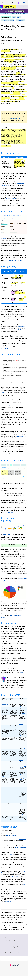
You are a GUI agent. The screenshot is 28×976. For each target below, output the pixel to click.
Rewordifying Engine (11, 201)
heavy (12, 51)
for (20, 88)
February (24, 42)
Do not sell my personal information (14, 955)
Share (18, 17)
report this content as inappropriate (8, 107)
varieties (3, 71)
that (17, 64)
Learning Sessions (10, 572)
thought (14, 64)
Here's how (4, 395)
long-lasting (22, 166)
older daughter (19, 162)
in (14, 88)
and (3, 29)
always (9, 73)
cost (19, 49)
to (9, 52)
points (7, 78)
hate (16, 278)
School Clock (15, 879)
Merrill (23, 76)
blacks (20, 64)
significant (17, 76)
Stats (14, 17)
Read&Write (23, 3)
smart (4, 66)
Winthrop (19, 62)
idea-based (9, 56)
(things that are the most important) (14, 59)
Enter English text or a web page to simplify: (11, 128)
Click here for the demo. (11, 838)
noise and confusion (15, 94)
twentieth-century (21, 69)
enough (16, 51)
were (23, 64)
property (16, 61)
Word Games (19, 946)
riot (6, 94)
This (12, 66)
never (20, 68)
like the (10, 62)
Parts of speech (20, 20)
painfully (9, 84)
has (2, 64)
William (4, 37)
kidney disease (17, 163)
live (10, 88)
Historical (15, 42)
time (14, 62)
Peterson (3, 78)
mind (19, 71)
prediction (8, 86)
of (21, 49)
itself (21, 51)
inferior (9, 79)
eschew (23, 285)
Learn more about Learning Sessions (13, 263)
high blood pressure (19, 167)
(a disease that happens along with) (19, 165)
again (23, 61)
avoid (21, 278)
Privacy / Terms (10, 946)
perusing (13, 286)
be (2, 94)
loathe (16, 285)
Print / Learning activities (8, 20)
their (23, 57)
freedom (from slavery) (12, 101)
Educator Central (7, 537)
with (24, 83)
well (13, 88)
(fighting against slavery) (7, 57)
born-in (18, 73)
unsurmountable (5, 103)
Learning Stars (19, 332)
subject (3, 73)
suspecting (19, 79)
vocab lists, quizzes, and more (15, 118)
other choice (16, 93)
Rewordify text (5, 148)
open (16, 71)
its (16, 69)
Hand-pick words (19, 11)
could (6, 88)
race (4, 94)
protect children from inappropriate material (12, 691)
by (2, 33)
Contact (3, 909)
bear (12, 52)
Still (11, 76)
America (17, 88)
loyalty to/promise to (9, 61)
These (9, 81)
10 (13, 11)
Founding (11, 26)
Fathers (21, 26)
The (3, 26)
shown (5, 64)
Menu (25, 7)
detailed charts (21, 329)
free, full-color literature (20, 850)
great (7, 52)
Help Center (9, 943)
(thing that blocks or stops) (18, 56)
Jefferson (3, 62)
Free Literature (18, 943)
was (24, 51)
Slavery (10, 29)
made (2, 52)
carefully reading (15, 279)
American (10, 42)
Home (6, 940)
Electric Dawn (8, 904)
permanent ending (5, 51)
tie (12, 89)
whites (8, 66)
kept (12, 71)
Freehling (12, 37)
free (14, 86)
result (23, 94)
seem (19, 101)
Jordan (23, 62)
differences (23, 73)
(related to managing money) (11, 49)
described (13, 73)
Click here (7, 899)
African (8, 91)
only (4, 74)
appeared (22, 93)
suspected (21, 78)
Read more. (21, 709)
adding (3, 96)
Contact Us (19, 949)
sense (2, 59)
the (15, 52)
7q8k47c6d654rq (13, 137)
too (5, 52)
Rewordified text (6, 17)
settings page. (19, 116)
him (5, 89)
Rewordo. (11, 857)
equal (5, 81)
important (17, 57)
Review (19, 42)
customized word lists (6, 408)
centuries (23, 88)
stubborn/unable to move (7, 69)
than (16, 79)
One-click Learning (10, 949)
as (14, 57)
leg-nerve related (18, 169)
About (11, 940)
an (5, 56)
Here (20, 61)
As (15, 62)
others (10, 89)
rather (12, 79)
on (21, 71)
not (25, 64)
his (5, 74)
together (20, 83)
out (10, 78)
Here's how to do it (9, 515)
